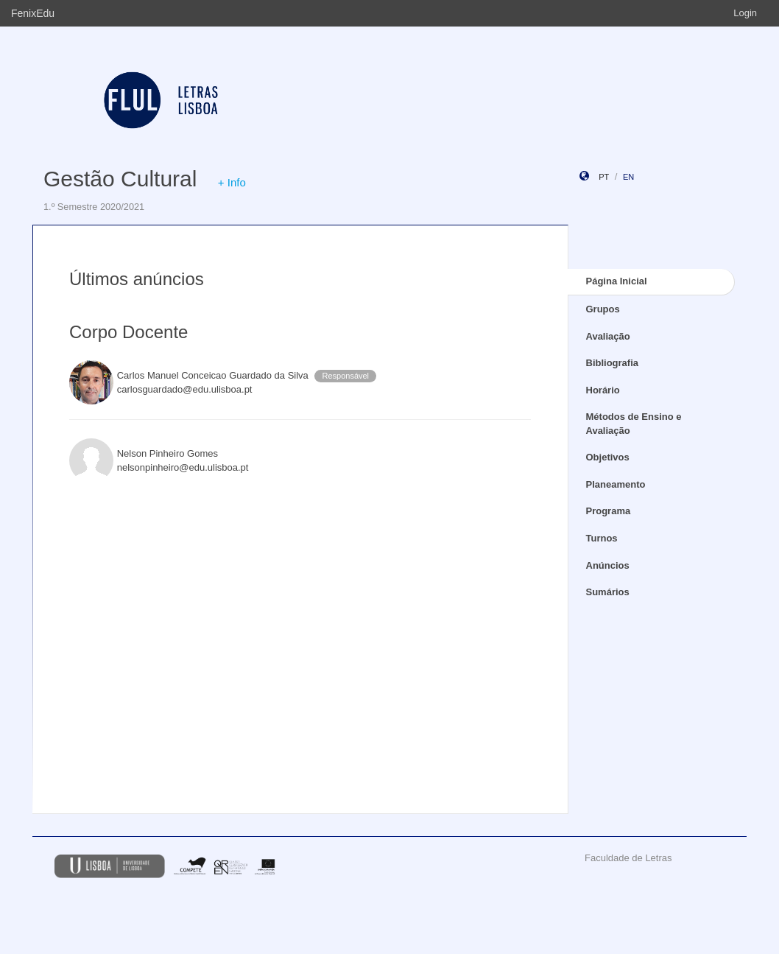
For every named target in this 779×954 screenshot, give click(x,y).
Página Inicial (616, 281)
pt (604, 176)
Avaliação (608, 336)
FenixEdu (32, 13)
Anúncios (608, 565)
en (628, 176)
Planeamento (616, 484)
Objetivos (608, 457)
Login (745, 12)
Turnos (602, 538)
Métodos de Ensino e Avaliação (634, 423)
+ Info (232, 182)
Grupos (603, 309)
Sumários (608, 591)
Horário (603, 390)
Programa (608, 510)
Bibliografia (612, 362)
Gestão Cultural (120, 178)
